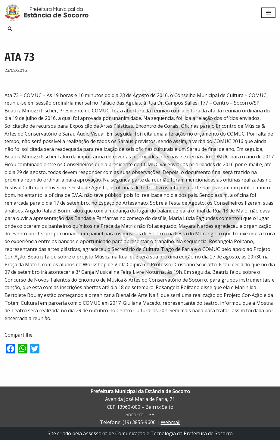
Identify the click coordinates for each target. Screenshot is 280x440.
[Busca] (10, 28)
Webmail (170, 422)
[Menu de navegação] (268, 13)
